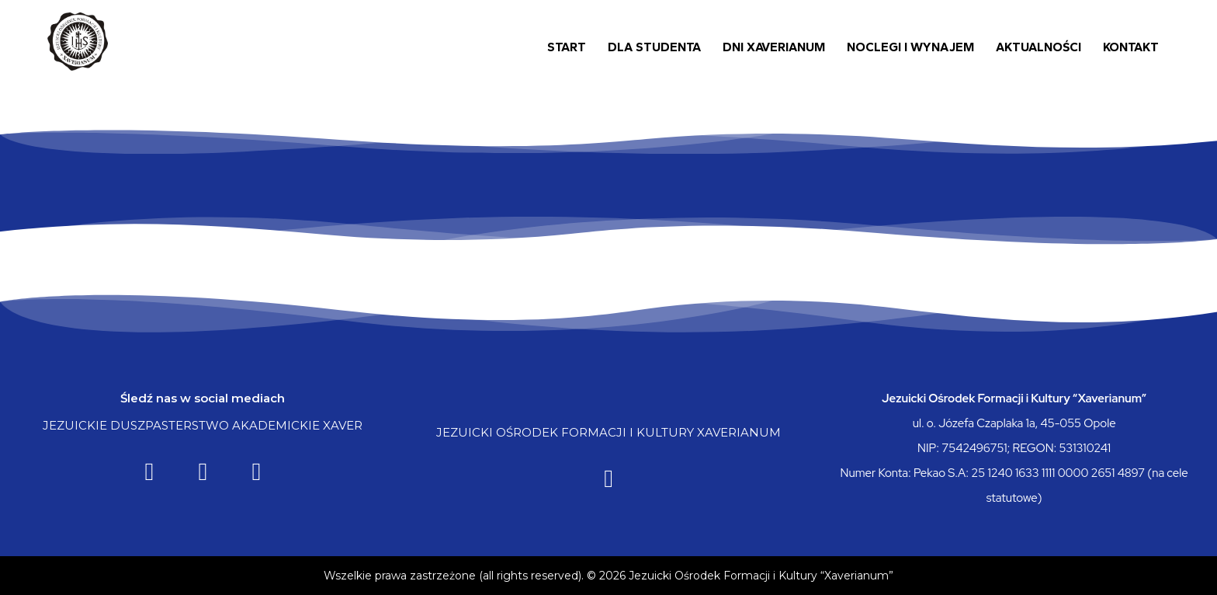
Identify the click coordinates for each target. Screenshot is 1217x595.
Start (566, 47)
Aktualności (1038, 47)
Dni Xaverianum (774, 47)
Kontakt (1131, 47)
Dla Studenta (654, 47)
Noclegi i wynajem (910, 47)
